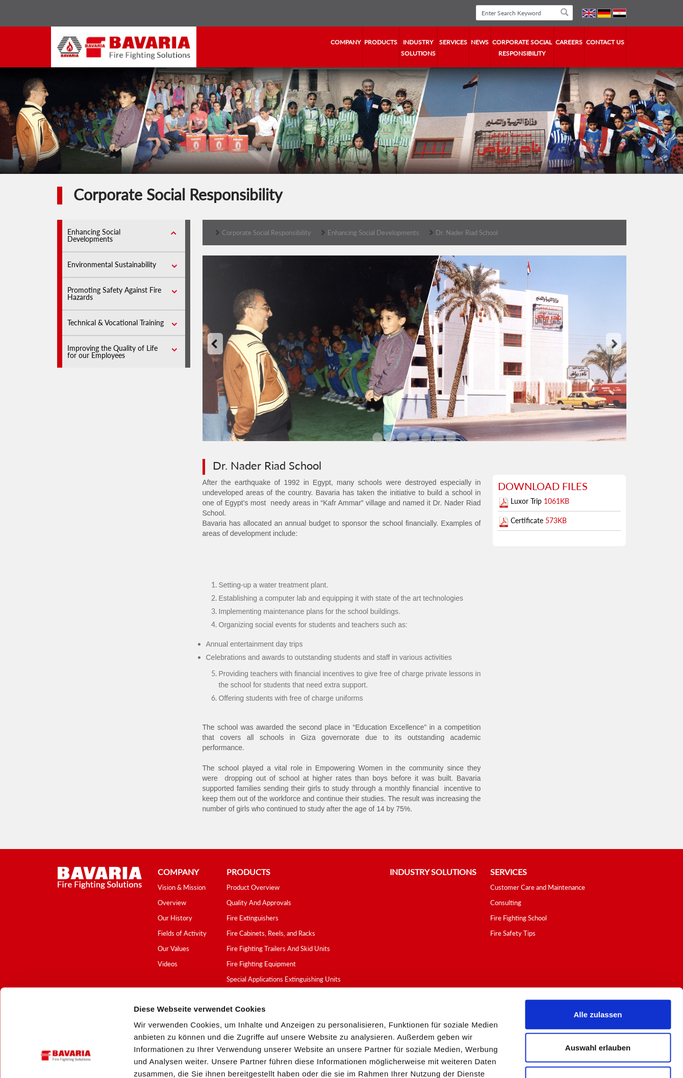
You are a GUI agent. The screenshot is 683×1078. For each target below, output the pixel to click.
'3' (414, 438)
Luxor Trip (527, 501)
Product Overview (253, 887)
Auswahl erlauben (597, 977)
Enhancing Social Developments (93, 235)
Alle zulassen (597, 944)
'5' (438, 438)
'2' (402, 438)
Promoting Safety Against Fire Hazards (114, 293)
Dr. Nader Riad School (467, 232)
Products (380, 42)
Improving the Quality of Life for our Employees (112, 352)
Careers (569, 42)
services (453, 42)
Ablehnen (597, 1011)
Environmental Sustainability (111, 264)
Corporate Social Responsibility (522, 47)
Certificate (528, 520)
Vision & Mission (182, 887)
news (480, 42)
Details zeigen (542, 1058)
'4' (426, 438)
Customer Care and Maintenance (537, 887)
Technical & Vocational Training (115, 322)
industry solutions (418, 47)
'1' (389, 438)
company (346, 42)
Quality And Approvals (258, 903)
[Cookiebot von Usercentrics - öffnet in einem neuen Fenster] (66, 1058)
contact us (605, 42)
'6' (450, 438)
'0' (377, 438)
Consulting (505, 903)
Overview (172, 903)
